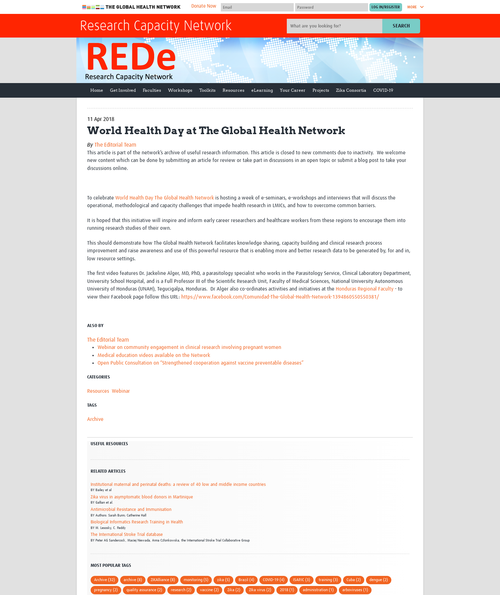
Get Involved (123, 90)
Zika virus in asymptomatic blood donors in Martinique (142, 497)
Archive (95, 419)
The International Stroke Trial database (127, 534)
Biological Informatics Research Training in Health (137, 522)
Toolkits (207, 90)
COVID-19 (383, 90)
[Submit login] (385, 7)
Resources (233, 90)
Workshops (180, 90)
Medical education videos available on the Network (154, 355)
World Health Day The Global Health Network (164, 198)
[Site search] (335, 26)
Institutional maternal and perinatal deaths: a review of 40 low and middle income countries (178, 484)
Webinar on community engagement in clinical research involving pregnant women (189, 347)
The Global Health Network (132, 7)
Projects (320, 90)
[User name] (257, 7)
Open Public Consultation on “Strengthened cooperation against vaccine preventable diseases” (200, 363)
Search (401, 25)
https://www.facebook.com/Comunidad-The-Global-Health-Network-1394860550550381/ (280, 297)
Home (96, 90)
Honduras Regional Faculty (364, 289)
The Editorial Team (115, 145)
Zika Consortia (351, 90)
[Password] (331, 7)
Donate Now (203, 6)
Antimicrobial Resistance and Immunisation (131, 509)
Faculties (152, 90)
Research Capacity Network (156, 26)
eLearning (262, 90)
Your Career (293, 90)
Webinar (121, 391)
